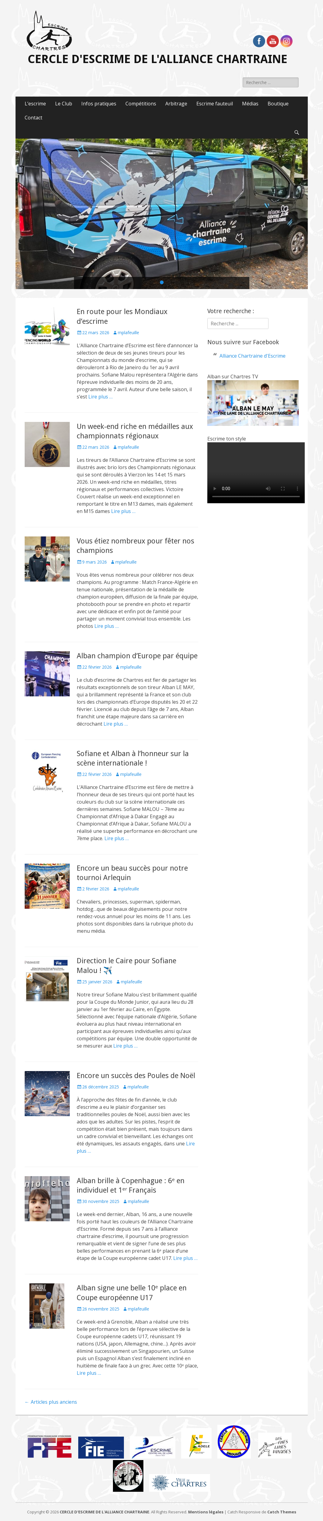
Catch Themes (281, 1512)
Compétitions (140, 103)
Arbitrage (176, 103)
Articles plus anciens (51, 1402)
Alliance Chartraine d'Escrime (252, 355)
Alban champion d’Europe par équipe (137, 656)
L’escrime (35, 103)
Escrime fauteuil (214, 103)
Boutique (278, 103)
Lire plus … (100, 396)
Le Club (63, 103)
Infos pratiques (98, 103)
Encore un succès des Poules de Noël (136, 1075)
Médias (250, 103)
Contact (33, 117)
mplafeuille (128, 332)
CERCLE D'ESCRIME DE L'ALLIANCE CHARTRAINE (157, 59)
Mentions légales (205, 1512)
